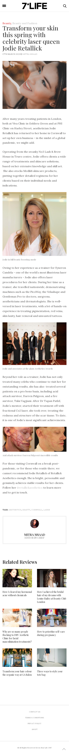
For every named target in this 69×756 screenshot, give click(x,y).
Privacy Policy (34, 723)
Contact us (34, 712)
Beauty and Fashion (24, 23)
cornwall (37, 510)
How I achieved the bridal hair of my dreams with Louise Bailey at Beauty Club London (51, 596)
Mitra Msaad (30, 54)
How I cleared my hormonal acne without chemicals (17, 593)
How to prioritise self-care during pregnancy (51, 633)
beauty (26, 510)
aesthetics (15, 510)
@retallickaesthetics (30, 487)
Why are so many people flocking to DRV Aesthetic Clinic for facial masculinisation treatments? (17, 636)
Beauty (7, 23)
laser (47, 510)
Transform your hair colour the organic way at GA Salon (17, 673)
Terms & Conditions (34, 718)
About (35, 729)
